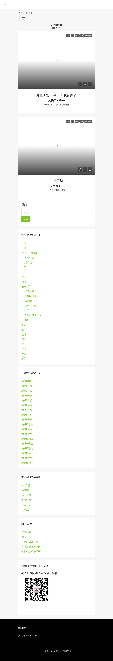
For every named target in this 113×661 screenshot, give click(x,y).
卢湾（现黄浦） (29, 252)
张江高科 (29, 291)
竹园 (26, 310)
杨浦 (23, 334)
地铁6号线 (26, 405)
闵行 (23, 339)
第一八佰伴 (30, 305)
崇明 (23, 358)
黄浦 (23, 248)
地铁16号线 (27, 453)
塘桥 (26, 320)
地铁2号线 (26, 385)
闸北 (23, 281)
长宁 (23, 267)
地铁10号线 (27, 424)
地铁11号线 (26, 429)
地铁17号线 (27, 457)
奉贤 (23, 353)
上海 (23, 243)
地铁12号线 (27, 433)
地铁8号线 (26, 414)
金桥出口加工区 (32, 315)
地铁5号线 (26, 400)
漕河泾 (25, 537)
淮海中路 (29, 257)
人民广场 (26, 504)
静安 (23, 276)
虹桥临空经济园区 (31, 551)
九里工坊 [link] (56, 180)
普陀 (23, 324)
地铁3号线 (26, 390)
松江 (23, 348)
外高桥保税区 (31, 296)
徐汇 (23, 272)
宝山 (23, 343)
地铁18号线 (27, 462)
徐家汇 (25, 509)
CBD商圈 (25, 485)
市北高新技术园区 (31, 546)
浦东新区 (26, 286)
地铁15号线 (27, 448)
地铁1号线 (26, 381)
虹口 (23, 329)
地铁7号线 (26, 409)
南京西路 (26, 495)
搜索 (25, 219)
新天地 (28, 262)
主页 (23, 13)
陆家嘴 (28, 300)
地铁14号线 (27, 443)
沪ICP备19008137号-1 (28, 635)
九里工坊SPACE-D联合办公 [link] (56, 95)
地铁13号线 (27, 438)
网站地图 (22, 628)
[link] (56, 60)
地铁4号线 (26, 395)
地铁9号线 (26, 419)
